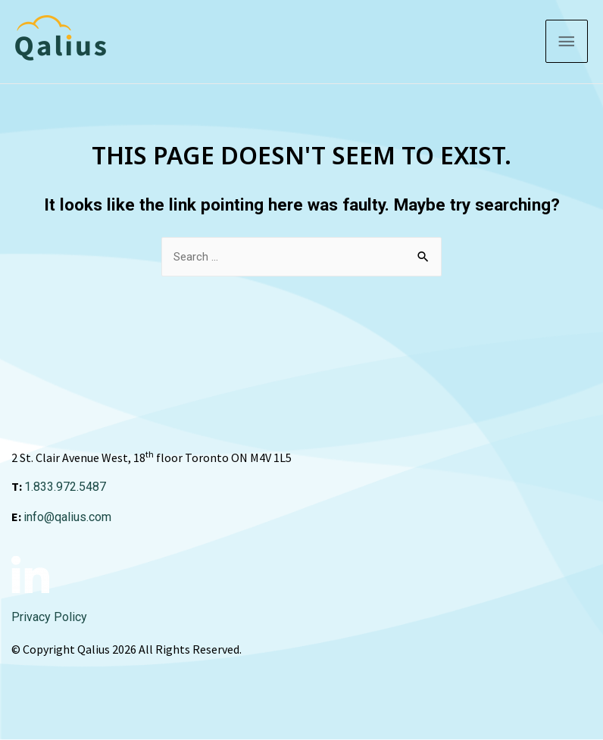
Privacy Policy (49, 617)
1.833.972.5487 (65, 486)
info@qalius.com (67, 517)
